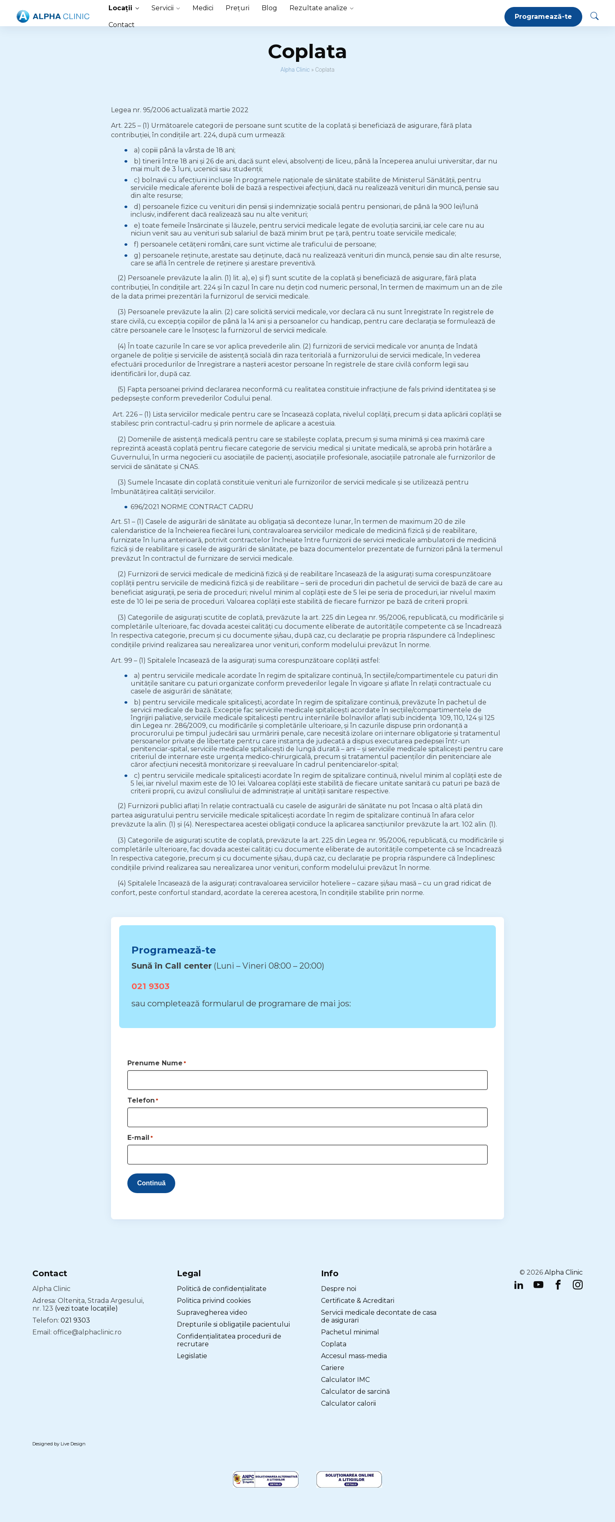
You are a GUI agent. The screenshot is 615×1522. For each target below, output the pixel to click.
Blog (269, 8)
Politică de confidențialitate (222, 1289)
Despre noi (338, 1289)
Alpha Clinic (295, 69)
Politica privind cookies (214, 1301)
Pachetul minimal (350, 1332)
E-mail (140, 1138)
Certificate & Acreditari (357, 1301)
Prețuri (237, 8)
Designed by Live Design (59, 1444)
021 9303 (150, 986)
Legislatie (192, 1356)
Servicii (162, 8)
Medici (202, 8)
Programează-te (543, 16)
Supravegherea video (212, 1312)
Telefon (142, 1100)
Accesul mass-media (354, 1356)
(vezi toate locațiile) (86, 1308)
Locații (120, 8)
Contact (122, 25)
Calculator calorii (348, 1403)
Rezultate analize (318, 8)
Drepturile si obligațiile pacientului (233, 1324)
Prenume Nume (156, 1063)
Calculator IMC (345, 1380)
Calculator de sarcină (355, 1391)
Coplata (333, 1344)
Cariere (332, 1368)
